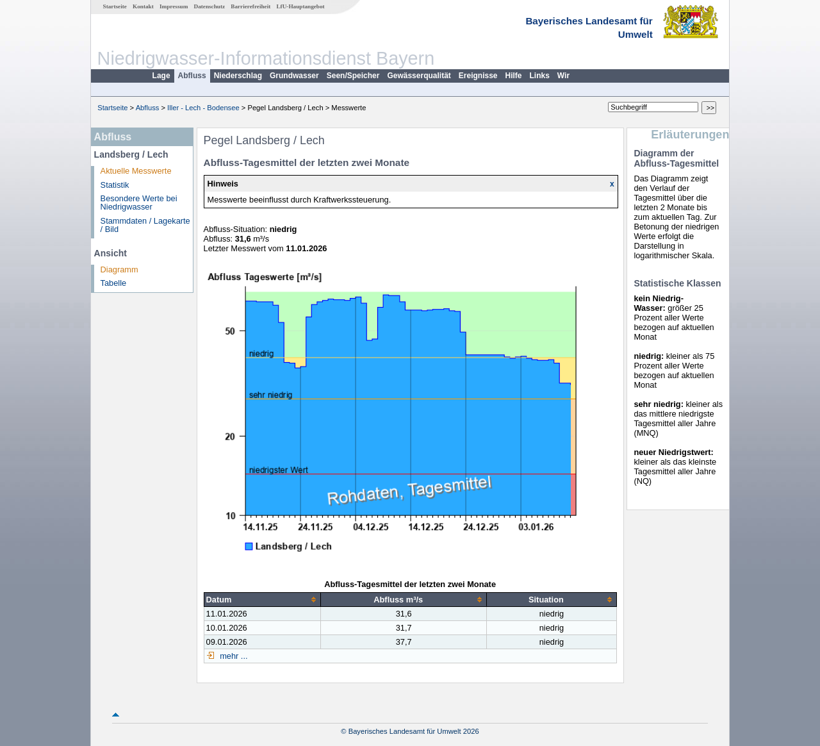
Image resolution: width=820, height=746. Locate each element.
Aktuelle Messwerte (136, 171)
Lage (161, 75)
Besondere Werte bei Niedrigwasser (139, 202)
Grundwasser (294, 75)
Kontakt (143, 6)
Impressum (174, 6)
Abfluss (192, 75)
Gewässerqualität (418, 75)
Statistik (115, 185)
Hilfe (513, 75)
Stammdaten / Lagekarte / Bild (145, 225)
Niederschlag (238, 75)
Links (540, 75)
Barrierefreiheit (250, 6)
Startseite (115, 6)
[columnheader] (262, 599)
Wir (563, 75)
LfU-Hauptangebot (300, 6)
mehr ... (233, 656)
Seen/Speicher (353, 75)
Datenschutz (210, 6)
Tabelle (114, 283)
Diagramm (119, 269)
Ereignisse (478, 75)
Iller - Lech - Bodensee (203, 108)
